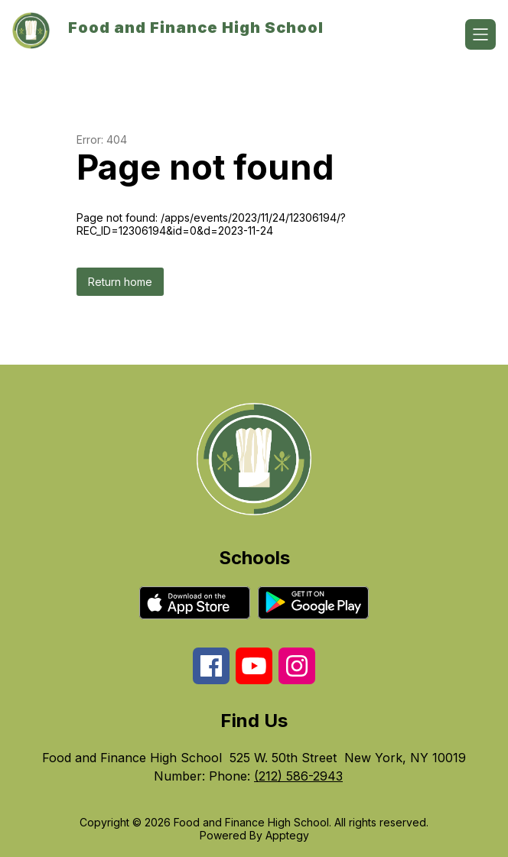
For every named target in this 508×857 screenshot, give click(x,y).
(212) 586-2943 (298, 776)
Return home (120, 281)
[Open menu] (480, 34)
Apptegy (287, 835)
